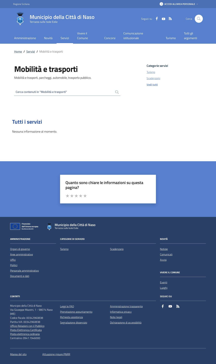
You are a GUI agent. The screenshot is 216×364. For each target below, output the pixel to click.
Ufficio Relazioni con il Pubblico (27, 326)
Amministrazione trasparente (126, 306)
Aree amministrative (21, 254)
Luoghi (163, 288)
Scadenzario (117, 249)
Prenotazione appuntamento (76, 312)
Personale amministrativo (24, 271)
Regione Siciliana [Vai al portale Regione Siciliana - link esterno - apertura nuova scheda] (21, 4)
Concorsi (109, 38)
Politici (13, 265)
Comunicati (166, 254)
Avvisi (163, 260)
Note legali (116, 317)
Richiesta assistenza (71, 317)
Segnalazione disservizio (73, 322)
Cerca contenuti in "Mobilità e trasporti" (41, 92)
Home (18, 51)
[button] (179, 4)
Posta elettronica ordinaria (25, 334)
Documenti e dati (19, 276)
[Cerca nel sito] (199, 19)
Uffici (13, 260)
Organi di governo (20, 249)
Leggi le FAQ (67, 306)
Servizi (30, 51)
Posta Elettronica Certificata (26, 330)
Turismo (171, 38)
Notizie (164, 249)
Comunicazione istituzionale (133, 35)
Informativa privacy (121, 312)
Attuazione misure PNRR (56, 354)
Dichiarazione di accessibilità (125, 322)
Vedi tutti (152, 84)
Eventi (163, 282)
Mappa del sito (18, 354)
